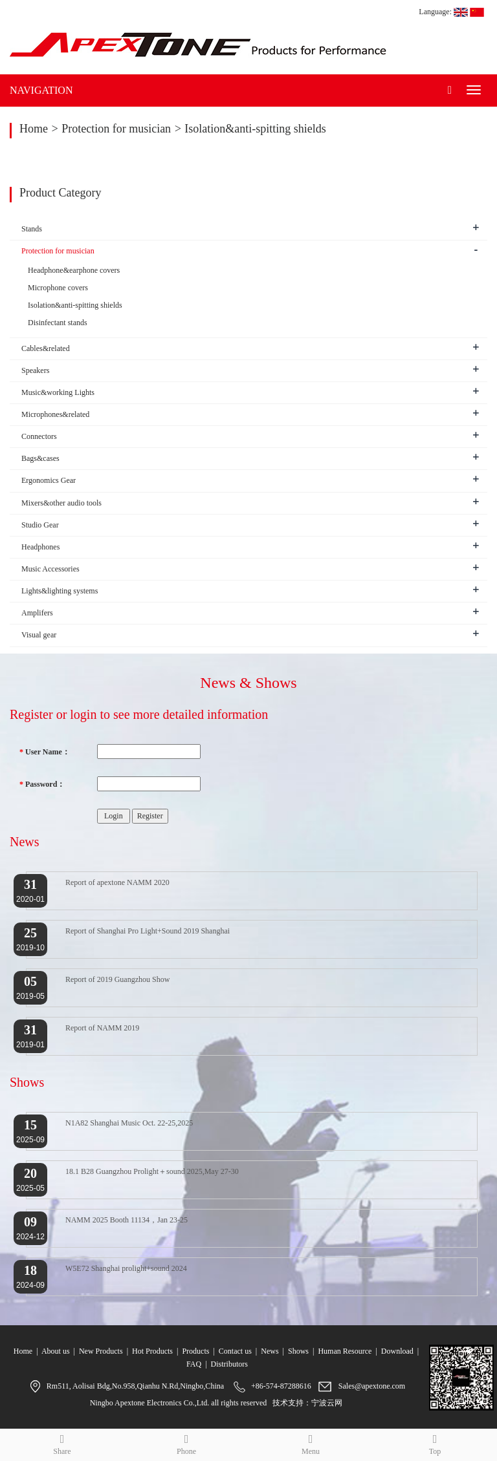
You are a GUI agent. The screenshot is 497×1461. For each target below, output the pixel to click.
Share (62, 1442)
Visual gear (38, 634)
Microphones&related (55, 414)
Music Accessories (50, 568)
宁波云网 (326, 1402)
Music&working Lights (57, 392)
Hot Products (152, 1351)
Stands (31, 228)
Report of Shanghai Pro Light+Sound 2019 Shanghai (147, 930)
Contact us (235, 1351)
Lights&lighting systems (59, 590)
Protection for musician (116, 128)
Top (435, 1442)
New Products (101, 1351)
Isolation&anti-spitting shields (255, 128)
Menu (310, 1442)
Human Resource (344, 1351)
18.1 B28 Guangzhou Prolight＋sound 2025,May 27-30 (152, 1171)
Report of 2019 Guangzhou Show (117, 979)
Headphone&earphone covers (74, 270)
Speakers (35, 370)
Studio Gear (40, 524)
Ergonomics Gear (48, 480)
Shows (298, 1351)
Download (397, 1351)
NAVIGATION (41, 90)
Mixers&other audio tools (61, 502)
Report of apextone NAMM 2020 (117, 882)
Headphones (40, 546)
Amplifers (37, 612)
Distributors (229, 1364)
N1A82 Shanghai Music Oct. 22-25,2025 (129, 1122)
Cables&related (45, 348)
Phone (186, 1442)
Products (195, 1351)
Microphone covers (58, 287)
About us (55, 1351)
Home (33, 128)
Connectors (39, 436)
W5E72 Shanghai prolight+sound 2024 (126, 1268)
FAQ (193, 1364)
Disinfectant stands (57, 322)
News (269, 1351)
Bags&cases (40, 458)
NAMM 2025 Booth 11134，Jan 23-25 (126, 1219)
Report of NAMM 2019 (102, 1027)
